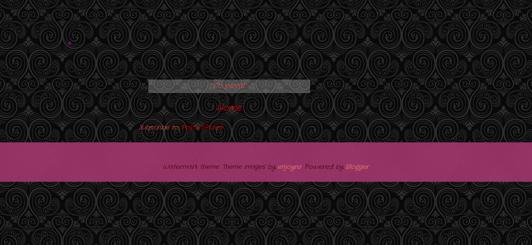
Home (228, 108)
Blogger (357, 166)
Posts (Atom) (201, 127)
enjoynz (289, 166)
